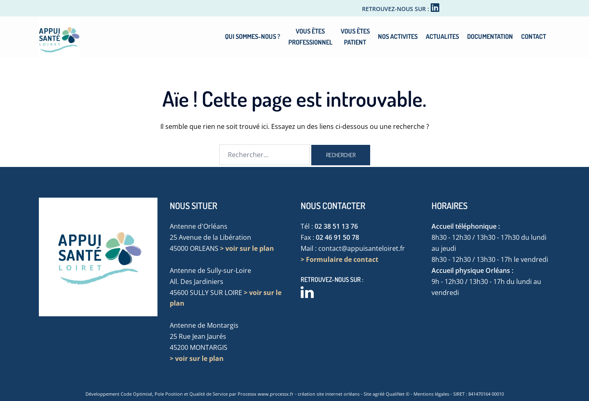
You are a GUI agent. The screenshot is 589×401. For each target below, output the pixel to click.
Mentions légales (431, 394)
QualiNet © (397, 394)
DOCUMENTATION (490, 36)
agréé (378, 394)
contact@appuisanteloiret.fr (361, 248)
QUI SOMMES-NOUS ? (252, 36)
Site (367, 394)
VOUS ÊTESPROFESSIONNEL (310, 36)
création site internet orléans (329, 394)
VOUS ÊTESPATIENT (355, 36)
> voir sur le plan (247, 248)
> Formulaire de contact (339, 259)
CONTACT (533, 36)
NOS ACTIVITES (398, 36)
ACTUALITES (442, 36)
